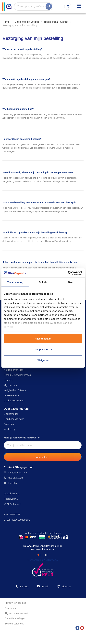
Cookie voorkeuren (14, 400)
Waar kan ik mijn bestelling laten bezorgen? (26, 79)
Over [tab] (71, 282)
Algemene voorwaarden (17, 613)
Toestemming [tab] (15, 282)
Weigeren (43, 360)
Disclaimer (10, 608)
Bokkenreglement (14, 623)
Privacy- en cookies (15, 602)
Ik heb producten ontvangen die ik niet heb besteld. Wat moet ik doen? (41, 262)
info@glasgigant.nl (18, 472)
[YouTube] (82, 627)
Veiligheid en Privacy (15, 390)
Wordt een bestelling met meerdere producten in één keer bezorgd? (39, 202)
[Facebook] (77, 627)
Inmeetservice (11, 395)
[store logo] (7, 6)
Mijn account (10, 385)
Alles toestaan (43, 338)
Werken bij (9, 429)
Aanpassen (43, 349)
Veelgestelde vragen (27, 21)
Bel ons (22, 586)
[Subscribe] (43, 457)
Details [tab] (43, 282)
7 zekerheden (11, 413)
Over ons (9, 424)
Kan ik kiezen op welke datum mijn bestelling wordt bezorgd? (36, 232)
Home (6, 21)
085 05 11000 (15, 477)
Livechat (12, 483)
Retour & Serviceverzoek (17, 374)
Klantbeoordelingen (14, 419)
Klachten (8, 380)
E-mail (42, 586)
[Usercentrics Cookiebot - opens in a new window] (67, 273)
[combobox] (33, 6)
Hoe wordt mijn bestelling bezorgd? (21, 139)
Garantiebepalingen (15, 618)
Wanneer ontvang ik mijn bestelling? (22, 49)
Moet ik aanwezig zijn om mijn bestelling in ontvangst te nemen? (37, 172)
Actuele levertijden (13, 369)
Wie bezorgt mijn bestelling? (18, 109)
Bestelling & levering (56, 21)
